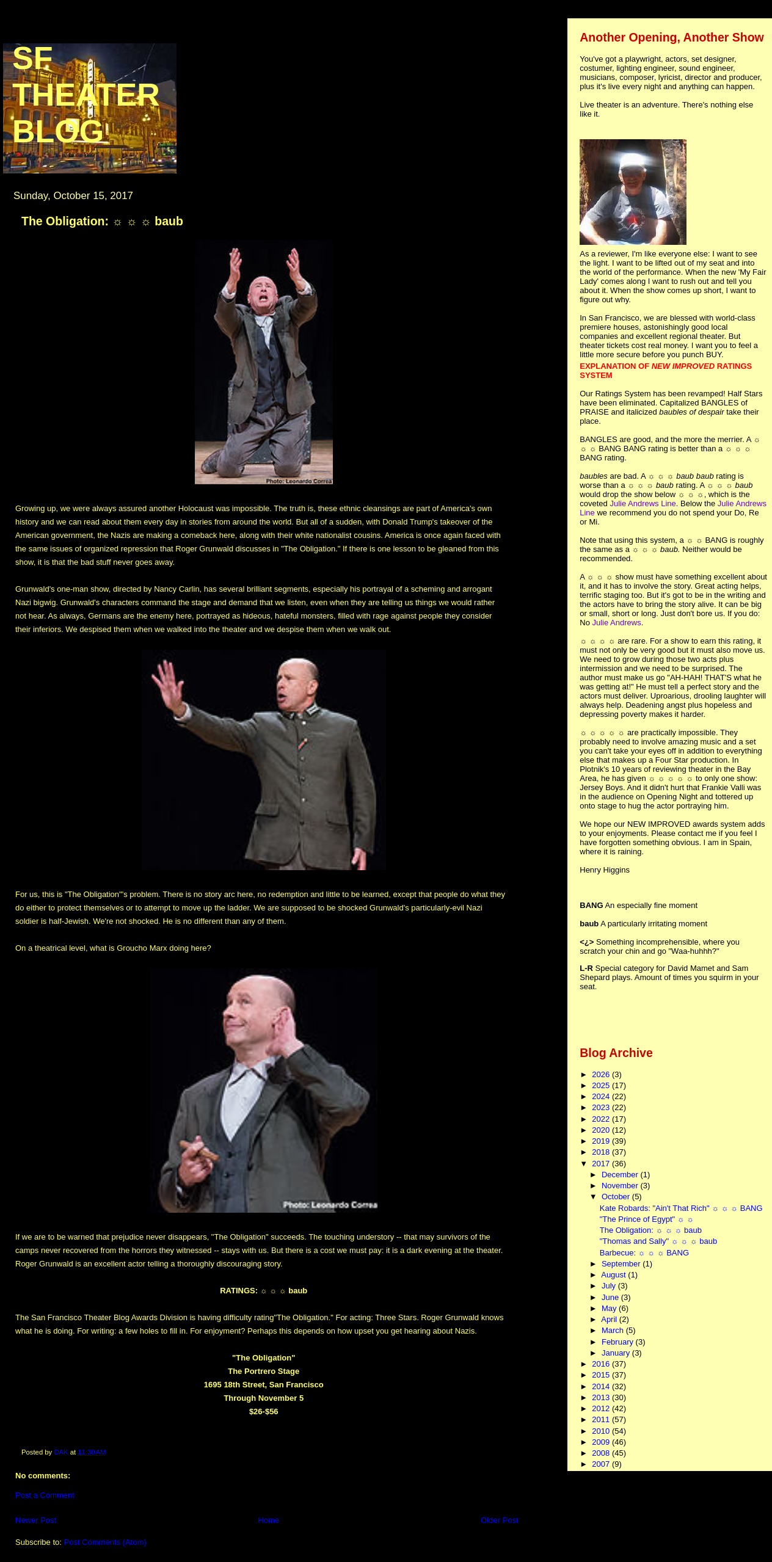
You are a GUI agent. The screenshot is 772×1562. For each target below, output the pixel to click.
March (614, 1330)
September (622, 1263)
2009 (602, 1442)
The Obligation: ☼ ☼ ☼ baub (651, 1230)
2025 (602, 1085)
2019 (602, 1141)
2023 (602, 1107)
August (614, 1274)
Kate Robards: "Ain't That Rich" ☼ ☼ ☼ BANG (681, 1208)
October (617, 1196)
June (611, 1297)
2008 (602, 1453)
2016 (602, 1363)
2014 (602, 1386)
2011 (602, 1419)
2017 (602, 1163)
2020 (602, 1130)
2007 (602, 1464)
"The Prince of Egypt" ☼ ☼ (647, 1219)
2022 (602, 1119)
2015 (602, 1374)
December (621, 1174)
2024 (602, 1096)
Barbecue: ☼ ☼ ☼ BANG (644, 1252)
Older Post (499, 1520)
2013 (602, 1397)
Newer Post (35, 1520)
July (610, 1285)
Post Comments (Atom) (105, 1542)
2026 (602, 1074)
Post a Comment (45, 1495)
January (617, 1352)
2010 (602, 1431)
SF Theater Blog (86, 94)
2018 (602, 1152)
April (610, 1319)
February (619, 1341)
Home (268, 1520)
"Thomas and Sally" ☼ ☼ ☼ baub (658, 1241)
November (621, 1185)
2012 (602, 1408)
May (610, 1308)
